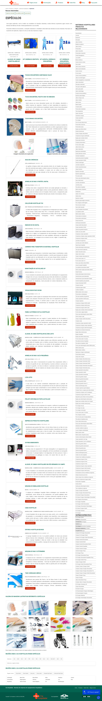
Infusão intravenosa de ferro (81, 474)
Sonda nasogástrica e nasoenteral (83, 80)
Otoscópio (78, 39)
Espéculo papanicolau (80, 173)
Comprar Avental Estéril (81, 541)
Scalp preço (78, 191)
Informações (46, 3)
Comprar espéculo (79, 300)
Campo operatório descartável (82, 370)
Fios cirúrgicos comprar (81, 414)
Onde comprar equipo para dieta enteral (84, 269)
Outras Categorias (83, 515)
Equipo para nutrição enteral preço (83, 403)
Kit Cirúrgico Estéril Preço (81, 559)
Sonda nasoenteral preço (81, 167)
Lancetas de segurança (81, 240)
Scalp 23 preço (79, 271)
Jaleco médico (79, 100)
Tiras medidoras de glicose (81, 488)
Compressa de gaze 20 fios (81, 461)
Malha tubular (78, 104)
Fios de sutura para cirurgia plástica (83, 416)
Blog (82, 3)
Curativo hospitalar (80, 289)
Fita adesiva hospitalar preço (82, 419)
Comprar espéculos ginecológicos (83, 387)
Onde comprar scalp (80, 316)
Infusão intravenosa (80, 131)
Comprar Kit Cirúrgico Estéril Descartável (84, 537)
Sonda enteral (79, 483)
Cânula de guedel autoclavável (82, 445)
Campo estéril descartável (81, 225)
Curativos (78, 523)
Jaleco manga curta (80, 97)
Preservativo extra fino (80, 124)
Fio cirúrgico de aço (80, 405)
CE (47, 659)
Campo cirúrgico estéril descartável (83, 318)
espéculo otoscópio (10, 13)
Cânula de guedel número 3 (81, 383)
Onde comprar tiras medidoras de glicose (84, 477)
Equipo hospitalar (79, 334)
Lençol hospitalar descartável (82, 209)
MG (18, 659)
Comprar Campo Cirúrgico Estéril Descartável (85, 573)
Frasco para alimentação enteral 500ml (84, 423)
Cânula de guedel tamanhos (81, 229)
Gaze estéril (78, 64)
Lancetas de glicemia (80, 164)
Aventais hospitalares (80, 155)
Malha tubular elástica (80, 213)
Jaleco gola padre (79, 88)
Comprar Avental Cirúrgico (81, 548)
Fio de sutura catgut (80, 144)
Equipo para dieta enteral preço (82, 336)
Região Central (10, 673)
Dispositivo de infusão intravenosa (83, 329)
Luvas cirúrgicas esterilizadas (82, 430)
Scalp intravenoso (79, 220)
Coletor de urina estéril (80, 231)
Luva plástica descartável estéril (82, 267)
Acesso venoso (79, 71)
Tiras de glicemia (79, 111)
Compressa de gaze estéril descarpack (84, 327)
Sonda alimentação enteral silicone (83, 274)
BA (44, 659)
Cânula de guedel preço (81, 448)
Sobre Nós (71, 3)
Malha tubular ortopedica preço (82, 434)
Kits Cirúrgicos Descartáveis (81, 499)
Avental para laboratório (81, 222)
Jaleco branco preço (80, 146)
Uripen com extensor (80, 193)
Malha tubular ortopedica (81, 189)
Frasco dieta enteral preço (81, 421)
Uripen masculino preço (81, 251)
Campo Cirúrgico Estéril (81, 562)
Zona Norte (18, 673)
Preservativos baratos (80, 354)
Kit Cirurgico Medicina (80, 595)
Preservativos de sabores (81, 216)
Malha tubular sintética (80, 350)
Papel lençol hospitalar (80, 245)
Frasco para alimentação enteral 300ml (84, 314)
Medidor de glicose (80, 44)
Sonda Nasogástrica (80, 55)
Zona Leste (39, 673)
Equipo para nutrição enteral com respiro (84, 401)
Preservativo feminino (80, 140)
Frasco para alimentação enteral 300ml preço (85, 345)
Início (76, 687)
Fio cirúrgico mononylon (81, 410)
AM (57, 659)
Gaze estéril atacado (80, 207)
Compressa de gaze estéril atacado (83, 468)
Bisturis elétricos (79, 59)
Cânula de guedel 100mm (81, 443)
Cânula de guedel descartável (82, 379)
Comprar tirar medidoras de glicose (83, 457)
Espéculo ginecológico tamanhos (82, 200)
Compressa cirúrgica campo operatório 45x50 (85, 236)
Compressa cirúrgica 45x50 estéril (83, 303)
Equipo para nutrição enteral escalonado (84, 309)
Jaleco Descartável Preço (81, 579)
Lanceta (77, 35)
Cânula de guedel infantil (81, 381)
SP (25, 659)
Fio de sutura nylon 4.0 (80, 260)
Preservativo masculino (80, 53)
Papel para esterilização (81, 151)
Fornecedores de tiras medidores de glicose (85, 472)
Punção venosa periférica (81, 93)
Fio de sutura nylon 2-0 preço (82, 412)
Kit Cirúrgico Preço (80, 553)
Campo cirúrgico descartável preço (83, 358)
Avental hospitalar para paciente (82, 280)
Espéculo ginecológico (80, 95)
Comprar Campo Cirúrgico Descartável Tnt (85, 570)
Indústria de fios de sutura (81, 425)
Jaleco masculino (79, 51)
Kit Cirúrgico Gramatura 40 (81, 584)
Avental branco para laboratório (82, 276)
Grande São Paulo (48, 673)
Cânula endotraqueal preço (81, 452)
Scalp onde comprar (80, 356)
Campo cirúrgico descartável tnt (82, 256)
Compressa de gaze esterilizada (82, 135)
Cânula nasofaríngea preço (81, 385)
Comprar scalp (79, 321)
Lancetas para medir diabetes (82, 242)
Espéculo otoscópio (80, 171)
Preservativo (78, 48)
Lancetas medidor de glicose (82, 428)
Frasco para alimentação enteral (82, 178)
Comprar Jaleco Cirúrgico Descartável (84, 582)
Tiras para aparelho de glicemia (82, 296)
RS (36, 659)
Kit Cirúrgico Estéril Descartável (82, 503)
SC (33, 659)
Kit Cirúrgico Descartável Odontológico (84, 506)
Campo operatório (79, 117)
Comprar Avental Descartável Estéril (83, 544)
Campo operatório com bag (81, 439)
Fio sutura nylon (79, 176)
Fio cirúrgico (78, 120)
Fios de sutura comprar (80, 205)
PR (29, 659)
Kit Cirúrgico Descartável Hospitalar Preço (84, 557)
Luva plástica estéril (80, 211)
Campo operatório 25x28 (81, 227)
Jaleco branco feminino (80, 66)
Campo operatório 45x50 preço (82, 298)
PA (61, 659)
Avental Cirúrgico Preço (81, 550)
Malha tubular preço (80, 347)
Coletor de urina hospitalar (81, 454)
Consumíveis (78, 521)
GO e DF (53, 659)
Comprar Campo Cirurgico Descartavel (84, 568)
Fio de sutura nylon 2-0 (80, 258)
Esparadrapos (79, 33)
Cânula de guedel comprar (81, 376)
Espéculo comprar (79, 198)
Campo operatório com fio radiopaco (83, 441)
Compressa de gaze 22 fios (81, 463)
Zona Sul (32, 673)
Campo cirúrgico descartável (82, 133)
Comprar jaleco (79, 106)
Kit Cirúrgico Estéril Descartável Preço (84, 564)
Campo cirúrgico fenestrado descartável (84, 365)
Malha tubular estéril (80, 432)
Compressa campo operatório (82, 234)
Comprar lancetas (79, 285)
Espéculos (78, 37)
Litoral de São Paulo (58, 673)
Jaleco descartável (79, 82)
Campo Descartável (80, 586)
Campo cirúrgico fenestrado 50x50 (83, 363)
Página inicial (32, 3)
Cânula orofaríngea (80, 162)
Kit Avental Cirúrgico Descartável (82, 495)
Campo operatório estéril (81, 372)
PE (40, 659)
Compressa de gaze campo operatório (84, 466)
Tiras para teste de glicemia (81, 249)
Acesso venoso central (80, 62)
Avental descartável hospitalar (82, 158)
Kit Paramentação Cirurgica (81, 593)
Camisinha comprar (80, 115)
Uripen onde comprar (80, 254)
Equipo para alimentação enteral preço (84, 399)
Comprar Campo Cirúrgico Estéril (83, 566)
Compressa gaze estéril (81, 287)
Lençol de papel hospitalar (81, 265)
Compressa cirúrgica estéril (81, 238)
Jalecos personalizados (81, 68)
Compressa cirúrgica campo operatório (84, 325)
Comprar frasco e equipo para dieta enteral (85, 390)
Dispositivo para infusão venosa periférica (84, 396)
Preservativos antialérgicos (81, 294)
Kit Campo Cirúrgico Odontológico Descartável (85, 497)
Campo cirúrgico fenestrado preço (83, 367)
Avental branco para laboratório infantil (84, 278)
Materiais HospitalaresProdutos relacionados (85, 27)
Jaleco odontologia (80, 91)
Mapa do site (93, 687)
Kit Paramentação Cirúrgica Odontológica (84, 591)
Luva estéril (78, 57)
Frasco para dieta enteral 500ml (82, 263)
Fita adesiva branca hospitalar (82, 341)
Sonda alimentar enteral (81, 153)
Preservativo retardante (81, 109)
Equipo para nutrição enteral (82, 138)
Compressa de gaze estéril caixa (82, 307)
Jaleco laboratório (79, 149)
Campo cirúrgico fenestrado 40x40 (83, 361)
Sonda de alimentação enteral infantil (83, 437)
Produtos (59, 3)
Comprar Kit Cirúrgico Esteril (82, 535)
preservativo (27, 13)
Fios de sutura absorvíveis (81, 122)
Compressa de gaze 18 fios (81, 459)
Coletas (77, 519)
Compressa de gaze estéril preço (83, 470)
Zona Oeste (25, 673)
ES (22, 659)
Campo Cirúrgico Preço (81, 575)
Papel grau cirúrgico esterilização (83, 352)
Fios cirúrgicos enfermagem (81, 202)
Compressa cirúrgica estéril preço (83, 305)
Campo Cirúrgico (79, 577)
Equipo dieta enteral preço (81, 332)
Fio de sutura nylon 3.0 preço (82, 338)
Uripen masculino (79, 113)
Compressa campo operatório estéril (83, 323)
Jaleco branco (79, 46)
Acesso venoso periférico (81, 75)
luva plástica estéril (20, 13)
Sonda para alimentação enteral (82, 486)
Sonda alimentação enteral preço (83, 247)
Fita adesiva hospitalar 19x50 (82, 343)
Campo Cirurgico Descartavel (82, 490)
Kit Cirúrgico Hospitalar (80, 501)
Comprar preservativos (80, 142)
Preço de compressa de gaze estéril (83, 479)
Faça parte (93, 3)
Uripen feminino (79, 169)
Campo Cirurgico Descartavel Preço (83, 492)
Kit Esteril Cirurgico (80, 588)
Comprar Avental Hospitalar (81, 546)
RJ (14, 659)
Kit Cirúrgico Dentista (80, 510)
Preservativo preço (80, 126)
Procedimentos (79, 530)
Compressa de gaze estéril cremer (83, 394)
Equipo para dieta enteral (81, 129)
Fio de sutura (78, 73)
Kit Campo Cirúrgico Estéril (81, 508)
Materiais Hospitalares (80, 528)
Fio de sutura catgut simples (81, 312)
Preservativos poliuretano (81, 218)
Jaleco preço (78, 102)
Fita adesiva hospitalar (80, 187)
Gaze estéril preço (79, 180)
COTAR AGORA (14, 65)
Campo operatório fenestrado (82, 374)
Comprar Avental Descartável (82, 539)
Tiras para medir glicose (81, 86)
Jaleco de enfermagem (80, 77)
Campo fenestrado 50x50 (81, 283)
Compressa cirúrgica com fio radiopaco (84, 392)
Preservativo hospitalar (80, 481)
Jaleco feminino (79, 42)
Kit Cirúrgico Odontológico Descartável (84, 597)
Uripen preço (78, 196)
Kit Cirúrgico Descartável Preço (82, 555)
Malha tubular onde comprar (81, 292)
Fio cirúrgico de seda (80, 408)
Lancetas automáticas (80, 182)
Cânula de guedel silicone (81, 450)
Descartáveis (78, 526)
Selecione (9, 659)
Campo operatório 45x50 (81, 160)
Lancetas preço (79, 184)
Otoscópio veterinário (80, 84)
